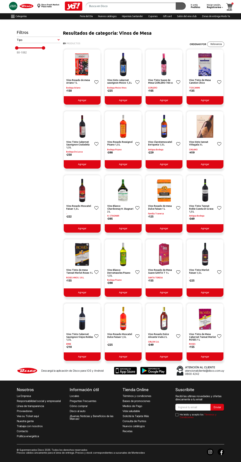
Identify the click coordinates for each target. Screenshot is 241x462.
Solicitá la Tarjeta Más (136, 416)
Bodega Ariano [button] (73, 88)
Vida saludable (131, 411)
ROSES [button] (192, 344)
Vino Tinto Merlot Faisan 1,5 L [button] (199, 271)
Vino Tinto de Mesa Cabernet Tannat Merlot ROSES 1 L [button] (202, 337)
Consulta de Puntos (134, 421)
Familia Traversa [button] (156, 213)
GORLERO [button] (152, 88)
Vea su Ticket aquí (28, 416)
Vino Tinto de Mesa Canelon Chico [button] (200, 81)
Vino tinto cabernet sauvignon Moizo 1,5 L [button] (119, 81)
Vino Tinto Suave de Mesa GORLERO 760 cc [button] (160, 81)
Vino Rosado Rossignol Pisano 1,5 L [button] (120, 143)
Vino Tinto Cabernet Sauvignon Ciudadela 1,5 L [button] (78, 145)
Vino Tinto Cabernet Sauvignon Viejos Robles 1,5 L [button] (79, 337)
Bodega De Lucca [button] (74, 152)
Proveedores (24, 411)
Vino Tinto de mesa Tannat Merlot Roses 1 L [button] (79, 271)
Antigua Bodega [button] (155, 149)
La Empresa (24, 396)
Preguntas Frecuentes (83, 401)
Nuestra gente (25, 421)
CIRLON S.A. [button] (153, 342)
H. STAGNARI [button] (113, 216)
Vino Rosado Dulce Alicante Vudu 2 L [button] (158, 335)
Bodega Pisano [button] (114, 149)
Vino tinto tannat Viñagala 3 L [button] (198, 143)
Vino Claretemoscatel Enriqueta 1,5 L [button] (160, 143)
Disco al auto (78, 411)
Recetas (128, 431)
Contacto (22, 431)
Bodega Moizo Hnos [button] (117, 88)
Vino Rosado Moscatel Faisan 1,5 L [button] (78, 207)
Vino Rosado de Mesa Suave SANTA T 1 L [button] (160, 271)
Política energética (28, 436)
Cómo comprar (79, 406)
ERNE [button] (68, 344)
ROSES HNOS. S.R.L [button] (75, 277)
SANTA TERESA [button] (155, 277)
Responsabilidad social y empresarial (39, 401)
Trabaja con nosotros (30, 426)
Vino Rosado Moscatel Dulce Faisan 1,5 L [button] (119, 335)
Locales (74, 396)
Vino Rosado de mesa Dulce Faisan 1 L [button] (160, 207)
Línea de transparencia (30, 406)
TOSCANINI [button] (194, 88)
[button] (73, 6)
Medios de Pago (132, 406)
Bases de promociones (136, 401)
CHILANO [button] (193, 149)
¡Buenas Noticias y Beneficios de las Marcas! (91, 417)
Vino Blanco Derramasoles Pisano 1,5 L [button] (118, 273)
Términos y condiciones (137, 396)
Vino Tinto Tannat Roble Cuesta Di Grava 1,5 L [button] (201, 209)
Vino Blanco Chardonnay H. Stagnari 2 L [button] (120, 209)
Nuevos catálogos (134, 426)
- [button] (66, 213)
